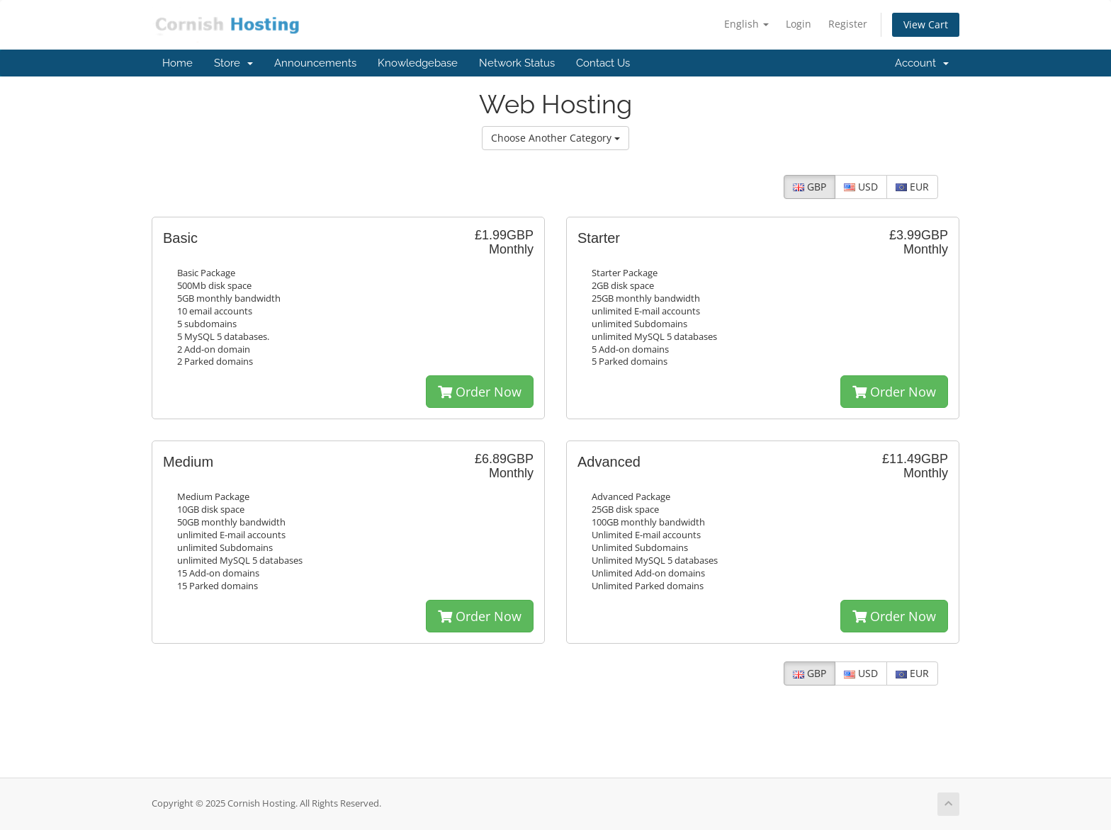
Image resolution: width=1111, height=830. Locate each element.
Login (798, 23)
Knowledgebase (418, 63)
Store (233, 63)
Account (922, 63)
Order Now (479, 391)
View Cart (925, 24)
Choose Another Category (555, 137)
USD (861, 186)
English (746, 23)
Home (177, 63)
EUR (912, 186)
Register (847, 23)
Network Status (517, 63)
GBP (809, 186)
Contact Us (603, 63)
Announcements (315, 63)
